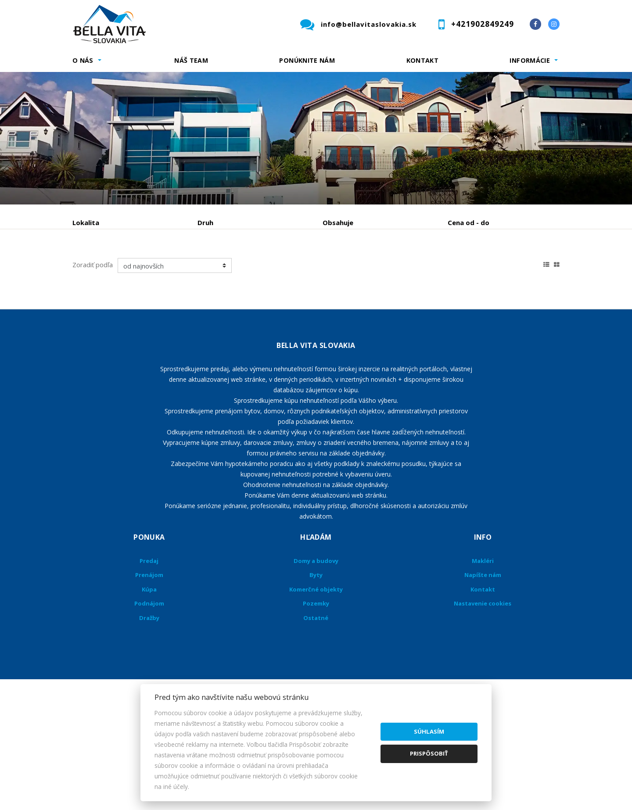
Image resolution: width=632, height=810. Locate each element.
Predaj (99, 268)
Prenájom (153, 268)
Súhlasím (429, 731)
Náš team (191, 60)
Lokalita (85, 222)
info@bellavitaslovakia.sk (369, 24)
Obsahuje (338, 222)
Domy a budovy (316, 627)
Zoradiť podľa (92, 331)
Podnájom (256, 268)
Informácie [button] (530, 60)
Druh (205, 222)
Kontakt (422, 60)
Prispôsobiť (429, 753)
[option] (316, 138)
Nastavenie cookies (482, 670)
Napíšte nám (482, 641)
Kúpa (204, 268)
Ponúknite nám (307, 60)
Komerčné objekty (316, 656)
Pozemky (316, 670)
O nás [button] (82, 60)
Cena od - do (468, 222)
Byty (316, 641)
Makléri (483, 627)
